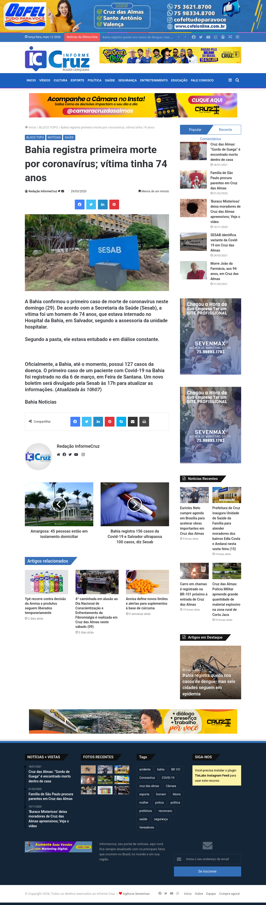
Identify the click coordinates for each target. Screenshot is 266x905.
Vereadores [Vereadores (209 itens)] (146, 827)
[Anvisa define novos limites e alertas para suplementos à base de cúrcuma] (147, 582)
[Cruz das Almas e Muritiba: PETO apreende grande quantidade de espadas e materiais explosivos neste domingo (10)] (88, 790)
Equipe (211, 893)
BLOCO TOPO (48, 127)
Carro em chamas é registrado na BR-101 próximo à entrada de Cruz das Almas (194, 594)
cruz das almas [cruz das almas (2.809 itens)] (149, 786)
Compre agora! (229, 893)
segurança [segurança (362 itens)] (161, 819)
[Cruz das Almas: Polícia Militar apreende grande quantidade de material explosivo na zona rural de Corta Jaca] (226, 571)
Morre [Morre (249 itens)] (177, 794)
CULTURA (60, 80)
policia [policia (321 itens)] (159, 802)
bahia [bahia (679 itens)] (160, 769)
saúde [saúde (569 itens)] (143, 819)
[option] (210, 672)
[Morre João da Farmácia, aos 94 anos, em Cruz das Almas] (193, 270)
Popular (195, 129)
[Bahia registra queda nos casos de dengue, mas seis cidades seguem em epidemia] (88, 769)
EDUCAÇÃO (179, 80)
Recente (225, 129)
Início (30, 127)
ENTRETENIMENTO (154, 80)
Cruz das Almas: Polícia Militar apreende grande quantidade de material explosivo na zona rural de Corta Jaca (226, 599)
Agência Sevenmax (136, 893)
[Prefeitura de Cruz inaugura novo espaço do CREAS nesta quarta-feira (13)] (121, 780)
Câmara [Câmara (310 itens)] (171, 786)
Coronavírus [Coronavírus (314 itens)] (147, 777)
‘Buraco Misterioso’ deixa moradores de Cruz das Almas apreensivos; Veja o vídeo (225, 211)
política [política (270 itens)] (175, 802)
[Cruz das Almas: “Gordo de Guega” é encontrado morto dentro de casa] (193, 151)
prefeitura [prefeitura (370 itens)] (145, 811)
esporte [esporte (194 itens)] (144, 794)
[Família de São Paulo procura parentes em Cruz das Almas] (193, 179)
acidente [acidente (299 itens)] (145, 769)
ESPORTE (77, 80)
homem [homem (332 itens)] (161, 794)
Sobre (199, 893)
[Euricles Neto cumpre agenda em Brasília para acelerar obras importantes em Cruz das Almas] (194, 495)
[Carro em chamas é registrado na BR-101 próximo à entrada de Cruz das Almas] (194, 571)
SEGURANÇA (127, 80)
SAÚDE (110, 80)
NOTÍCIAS (54, 137)
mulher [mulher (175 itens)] (143, 802)
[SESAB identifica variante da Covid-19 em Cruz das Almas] (193, 242)
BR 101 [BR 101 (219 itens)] (175, 769)
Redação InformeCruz (42, 191)
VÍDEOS (44, 80)
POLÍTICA (95, 80)
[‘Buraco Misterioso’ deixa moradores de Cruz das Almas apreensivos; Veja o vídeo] (193, 208)
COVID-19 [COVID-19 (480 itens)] (168, 777)
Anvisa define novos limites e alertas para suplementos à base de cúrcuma (147, 603)
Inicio (31, 80)
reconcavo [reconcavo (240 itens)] (165, 811)
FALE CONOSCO (202, 80)
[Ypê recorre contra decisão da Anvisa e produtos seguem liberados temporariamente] (46, 582)
